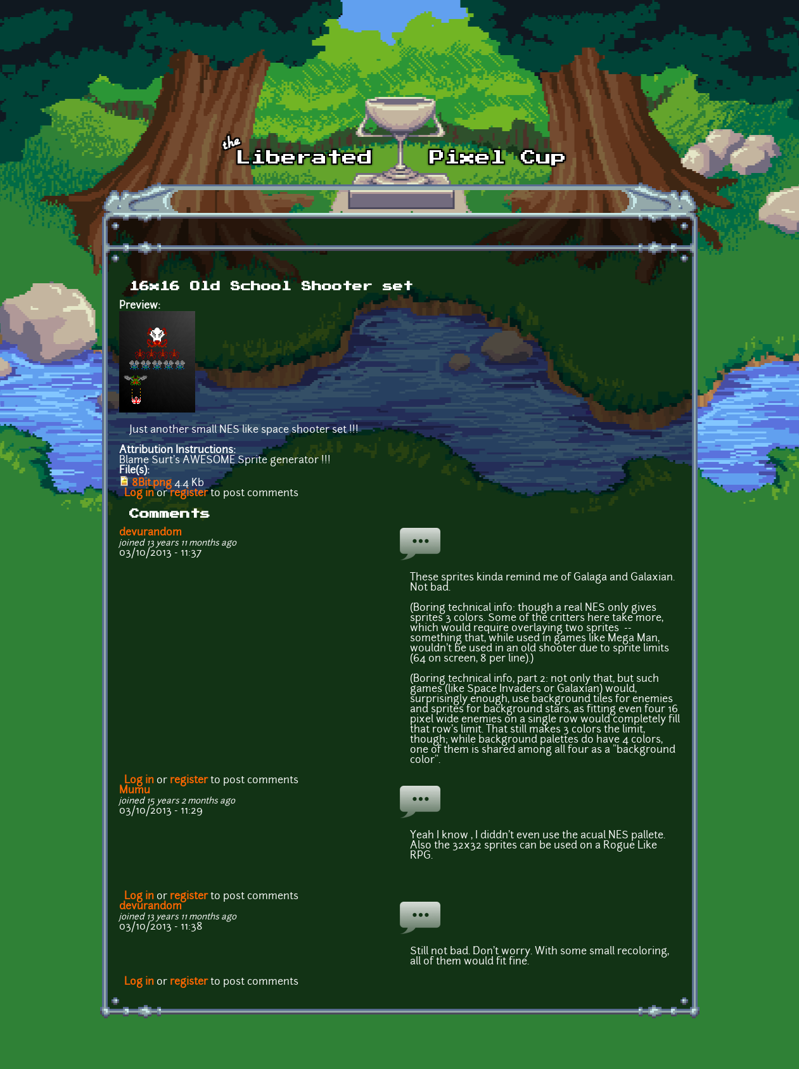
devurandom (150, 533)
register (189, 494)
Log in (139, 494)
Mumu (134, 791)
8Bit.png (152, 483)
